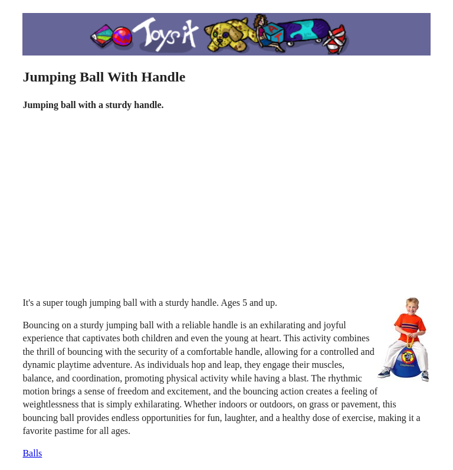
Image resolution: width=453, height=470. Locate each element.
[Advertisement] (227, 204)
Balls (32, 453)
